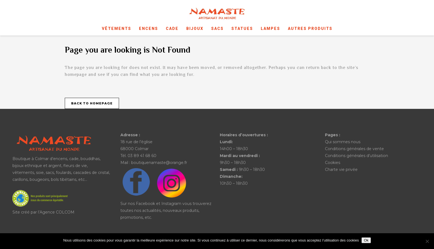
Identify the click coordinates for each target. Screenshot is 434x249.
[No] (427, 241)
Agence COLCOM (57, 212)
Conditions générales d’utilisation (356, 155)
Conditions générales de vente (354, 148)
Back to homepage (92, 103)
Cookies (332, 162)
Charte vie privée (341, 169)
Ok (366, 240)
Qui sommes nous (342, 141)
